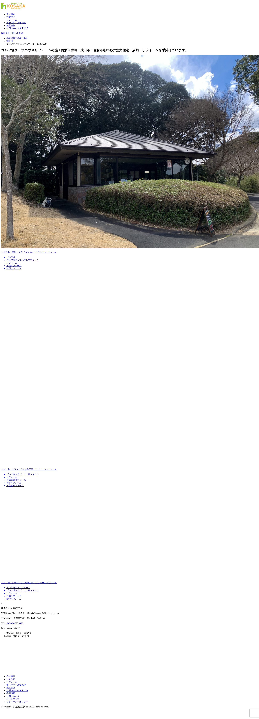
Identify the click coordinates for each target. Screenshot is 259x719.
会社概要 (10, 14)
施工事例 (10, 25)
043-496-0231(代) (15, 623)
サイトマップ (12, 699)
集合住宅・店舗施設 (16, 22)
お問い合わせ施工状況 (17, 28)
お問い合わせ (12, 696)
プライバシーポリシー (17, 702)
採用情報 (10, 693)
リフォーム (11, 20)
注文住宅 (10, 17)
